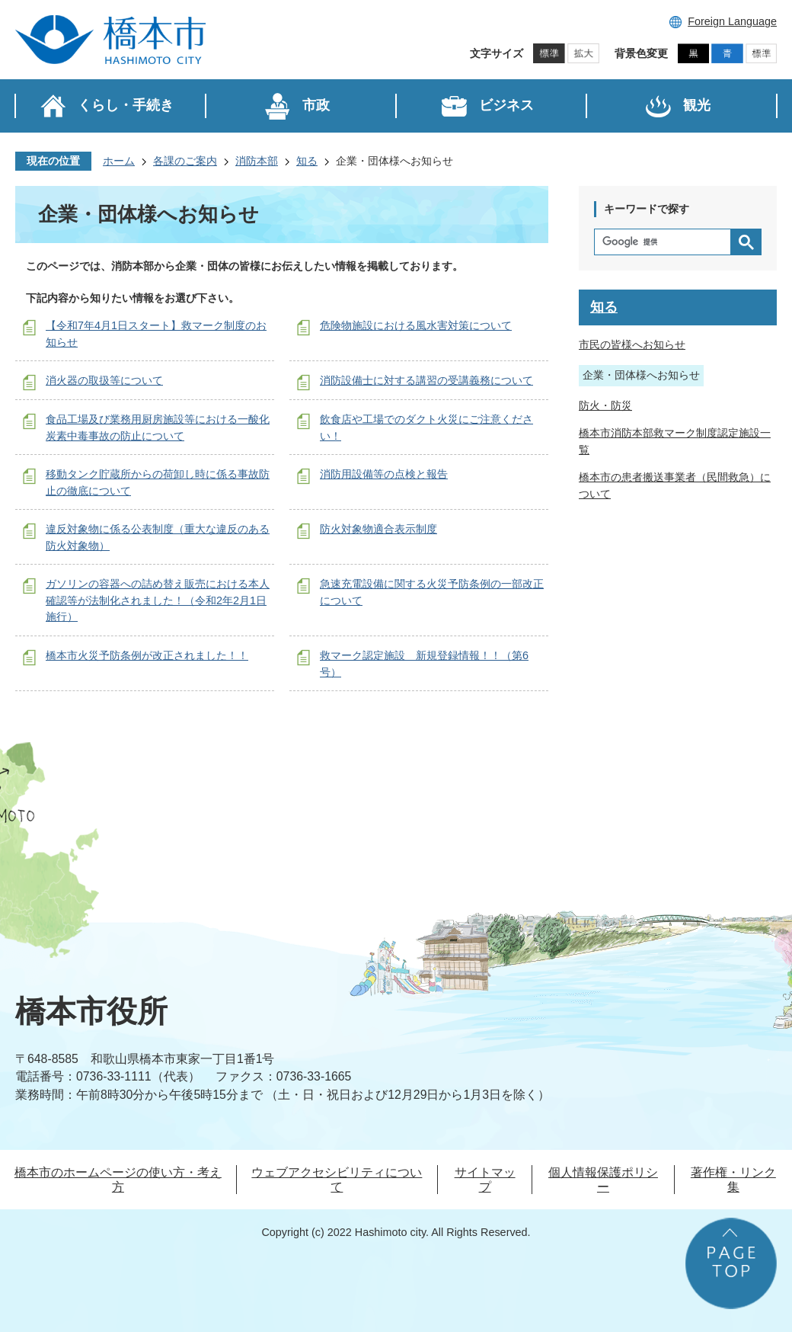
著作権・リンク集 (733, 1179)
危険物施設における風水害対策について (416, 325)
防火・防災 (605, 405)
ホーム (119, 161)
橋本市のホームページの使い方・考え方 (118, 1179)
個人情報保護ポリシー (603, 1179)
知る (307, 161)
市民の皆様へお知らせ (632, 344)
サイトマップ (485, 1179)
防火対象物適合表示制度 (378, 529)
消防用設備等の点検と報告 (384, 474)
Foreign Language (732, 21)
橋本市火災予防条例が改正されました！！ (147, 655)
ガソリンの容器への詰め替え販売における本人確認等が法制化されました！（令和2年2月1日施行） (158, 600)
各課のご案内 (185, 161)
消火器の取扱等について (104, 380)
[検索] (666, 242)
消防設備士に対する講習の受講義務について (426, 380)
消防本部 (256, 161)
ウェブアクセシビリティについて (336, 1179)
